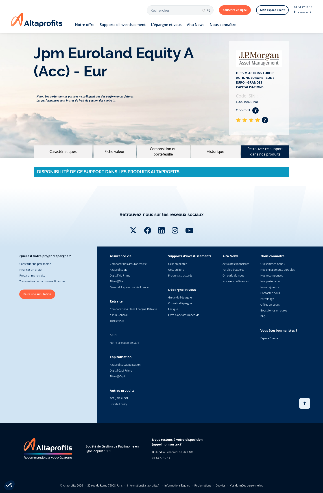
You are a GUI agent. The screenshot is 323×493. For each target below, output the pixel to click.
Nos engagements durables (277, 270)
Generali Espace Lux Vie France (129, 287)
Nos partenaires (270, 281)
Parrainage (267, 299)
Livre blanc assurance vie (183, 315)
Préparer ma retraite (32, 275)
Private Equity (118, 404)
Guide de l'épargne (180, 297)
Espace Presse (269, 338)
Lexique (173, 309)
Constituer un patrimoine (35, 264)
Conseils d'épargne (180, 303)
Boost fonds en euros (273, 310)
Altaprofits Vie (118, 270)
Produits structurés (180, 275)
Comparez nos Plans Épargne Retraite (133, 309)
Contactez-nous (270, 293)
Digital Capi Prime (121, 370)
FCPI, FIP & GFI (119, 398)
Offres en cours (270, 305)
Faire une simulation (37, 294)
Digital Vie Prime (120, 275)
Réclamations (202, 485)
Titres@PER (117, 321)
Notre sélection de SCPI (124, 343)
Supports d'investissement (123, 24)
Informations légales (177, 485)
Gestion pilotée (177, 264)
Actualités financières (236, 264)
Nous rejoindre (269, 287)
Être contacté (302, 12)
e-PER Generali (119, 315)
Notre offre (84, 24)
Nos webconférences (236, 281)
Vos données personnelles (246, 485)
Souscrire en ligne (235, 10)
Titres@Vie (116, 281)
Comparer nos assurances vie (128, 264)
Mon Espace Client (272, 10)
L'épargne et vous (166, 24)
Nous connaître (223, 24)
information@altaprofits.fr (143, 485)
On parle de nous (233, 275)
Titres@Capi (117, 376)
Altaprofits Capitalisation (125, 365)
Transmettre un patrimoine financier (42, 281)
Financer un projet (30, 270)
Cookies (221, 485)
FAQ (263, 316)
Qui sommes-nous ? (272, 264)
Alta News (195, 24)
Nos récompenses (271, 275)
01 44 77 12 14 (303, 7)
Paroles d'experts (233, 270)
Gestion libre (176, 270)
